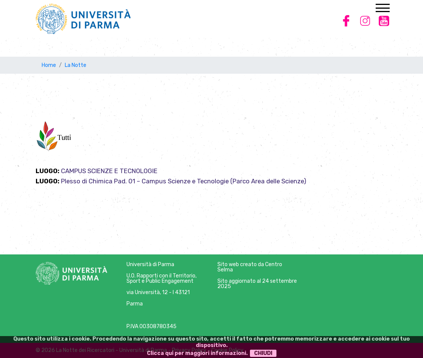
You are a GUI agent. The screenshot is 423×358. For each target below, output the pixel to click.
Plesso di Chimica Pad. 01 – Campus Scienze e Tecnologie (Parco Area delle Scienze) (183, 181)
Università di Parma (150, 264)
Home (49, 65)
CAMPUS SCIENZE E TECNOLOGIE (109, 171)
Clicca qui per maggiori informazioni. (197, 353)
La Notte (75, 65)
